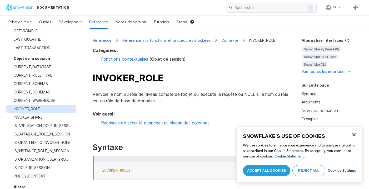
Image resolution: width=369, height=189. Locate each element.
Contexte (229, 40)
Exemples (310, 119)
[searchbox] (270, 7)
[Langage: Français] (333, 7)
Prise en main (20, 22)
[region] (299, 155)
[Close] (354, 134)
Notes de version (131, 22)
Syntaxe (309, 93)
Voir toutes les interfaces (326, 71)
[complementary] (331, 56)
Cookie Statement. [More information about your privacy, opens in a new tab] (290, 156)
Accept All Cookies (266, 170)
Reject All (309, 170)
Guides (45, 22)
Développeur (70, 22)
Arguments (311, 102)
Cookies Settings (342, 170)
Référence (98, 22)
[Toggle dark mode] (355, 7)
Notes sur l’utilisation (320, 110)
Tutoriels (161, 22)
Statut (185, 22)
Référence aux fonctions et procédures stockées (166, 40)
